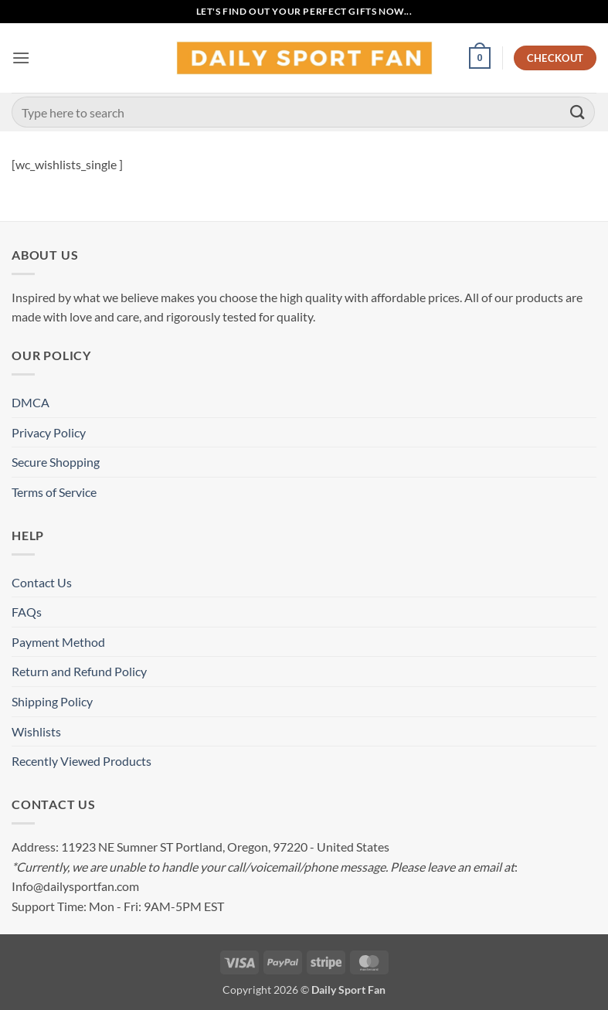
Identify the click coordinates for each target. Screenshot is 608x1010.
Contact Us (42, 582)
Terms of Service (54, 492)
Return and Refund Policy (79, 671)
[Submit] (577, 112)
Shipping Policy (52, 701)
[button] (21, 58)
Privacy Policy (49, 432)
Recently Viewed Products (81, 760)
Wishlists (36, 731)
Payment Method (58, 641)
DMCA (30, 402)
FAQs (27, 611)
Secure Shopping (56, 461)
